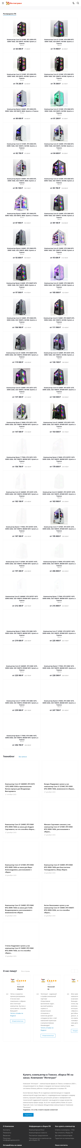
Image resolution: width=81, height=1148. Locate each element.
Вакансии (6, 1099)
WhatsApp (15, 1114)
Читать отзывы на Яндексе (19, 991)
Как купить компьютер (65, 1090)
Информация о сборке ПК (40, 1090)
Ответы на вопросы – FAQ (64, 1094)
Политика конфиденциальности (11, 1103)
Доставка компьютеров (63, 1099)
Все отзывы (25, 971)
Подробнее (28, 1078)
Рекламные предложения (38, 1099)
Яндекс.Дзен (20, 1114)
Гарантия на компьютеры (64, 1102)
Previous (73, 971)
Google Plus (10, 1114)
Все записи (23, 757)
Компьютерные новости (38, 1096)
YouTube (5, 1114)
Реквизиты (7, 1096)
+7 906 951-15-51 (64, 1113)
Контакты (6, 1094)
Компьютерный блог (36, 1094)
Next (76, 971)
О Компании (8, 1090)
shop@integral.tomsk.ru (66, 1117)
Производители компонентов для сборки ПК (40, 1103)
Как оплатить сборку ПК (64, 1096)
